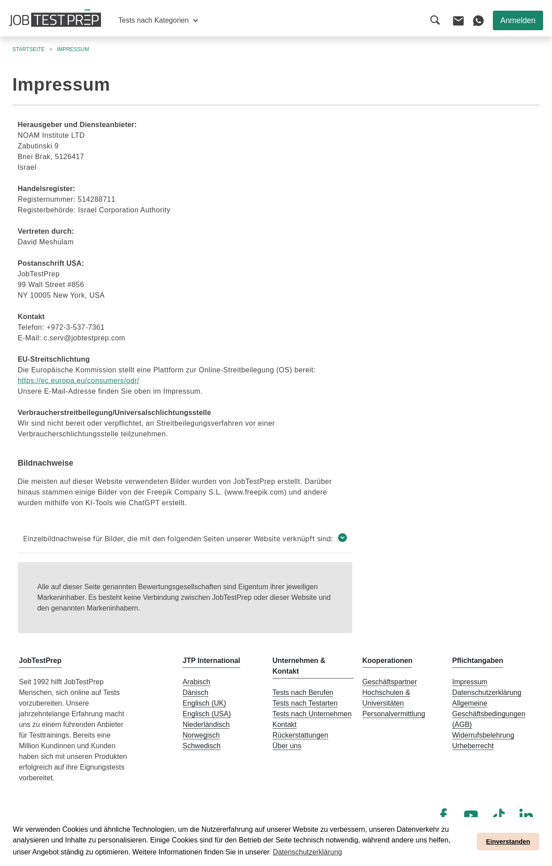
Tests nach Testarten (305, 703)
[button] (158, 20)
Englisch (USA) (207, 714)
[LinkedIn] (526, 815)
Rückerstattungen (300, 735)
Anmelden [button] (518, 20)
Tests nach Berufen (303, 692)
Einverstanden (508, 841)
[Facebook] (443, 815)
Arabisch (196, 682)
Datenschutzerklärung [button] (307, 852)
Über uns (287, 746)
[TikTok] (499, 815)
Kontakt (285, 724)
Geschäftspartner (390, 682)
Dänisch (196, 692)
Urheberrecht (473, 746)
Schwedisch (202, 746)
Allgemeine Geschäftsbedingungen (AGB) (489, 713)
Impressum (470, 682)
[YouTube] (471, 815)
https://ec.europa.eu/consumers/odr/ (79, 380)
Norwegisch (201, 735)
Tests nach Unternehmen (312, 714)
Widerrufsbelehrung (483, 735)
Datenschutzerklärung (487, 692)
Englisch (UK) (204, 703)
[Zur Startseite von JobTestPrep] (55, 18)
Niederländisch (206, 724)
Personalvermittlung (394, 714)
